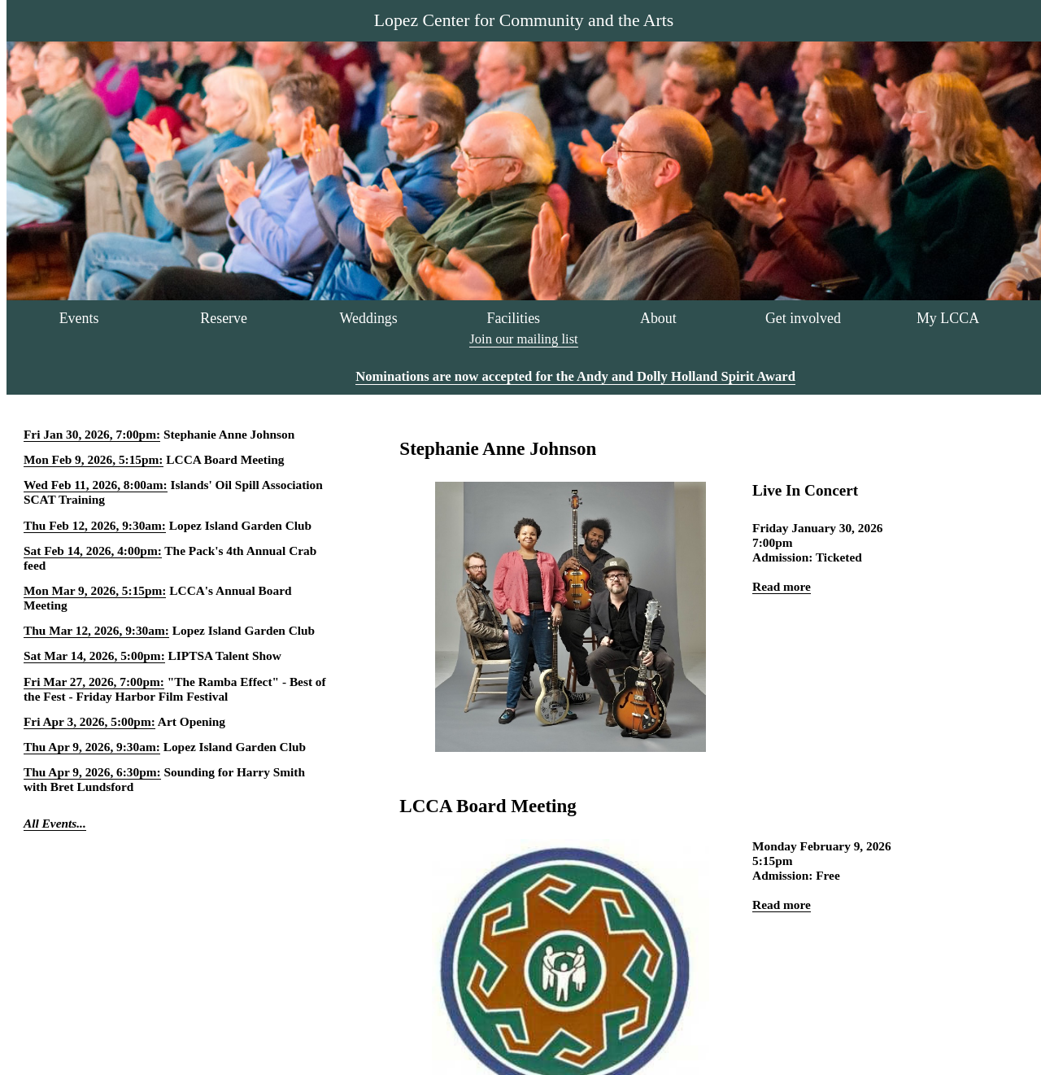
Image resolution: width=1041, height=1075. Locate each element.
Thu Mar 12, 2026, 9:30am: (96, 630)
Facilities (513, 318)
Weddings (369, 318)
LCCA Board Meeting (225, 459)
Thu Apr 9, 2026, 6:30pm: (92, 772)
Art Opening (191, 721)
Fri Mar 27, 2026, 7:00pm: (94, 681)
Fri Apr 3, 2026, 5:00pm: (89, 721)
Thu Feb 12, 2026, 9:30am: (95, 525)
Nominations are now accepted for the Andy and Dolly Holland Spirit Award (575, 376)
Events (79, 318)
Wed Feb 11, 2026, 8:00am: (96, 485)
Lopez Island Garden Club (240, 525)
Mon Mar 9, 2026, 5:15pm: (95, 590)
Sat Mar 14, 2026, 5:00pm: (94, 655)
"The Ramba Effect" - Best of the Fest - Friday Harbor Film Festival (175, 689)
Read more (781, 586)
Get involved (803, 318)
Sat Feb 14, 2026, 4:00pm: (93, 550)
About (658, 318)
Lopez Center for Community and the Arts (523, 20)
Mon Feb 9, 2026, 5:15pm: (93, 459)
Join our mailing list (523, 339)
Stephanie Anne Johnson (228, 434)
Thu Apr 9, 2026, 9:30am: (92, 747)
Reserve (223, 318)
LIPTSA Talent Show (224, 655)
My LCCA (948, 318)
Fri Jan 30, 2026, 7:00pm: (92, 434)
